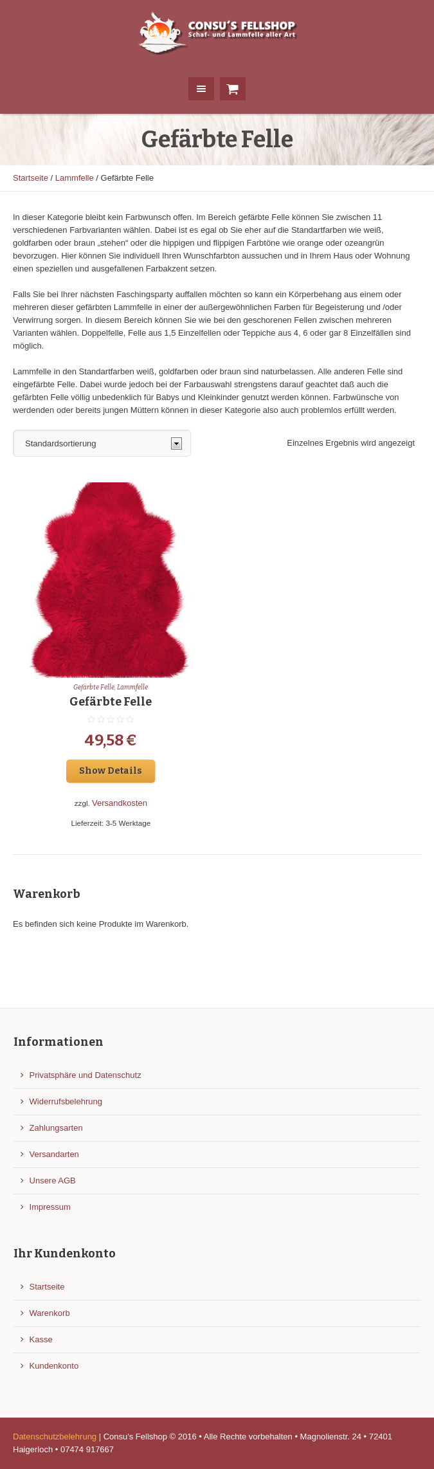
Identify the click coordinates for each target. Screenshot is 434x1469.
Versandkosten (119, 803)
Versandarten (54, 1154)
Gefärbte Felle (93, 687)
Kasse (41, 1339)
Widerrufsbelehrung (66, 1101)
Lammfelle (74, 178)
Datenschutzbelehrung (54, 1436)
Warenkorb (50, 1313)
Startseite (30, 178)
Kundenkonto (54, 1366)
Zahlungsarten (56, 1128)
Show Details (110, 770)
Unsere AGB (53, 1180)
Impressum (50, 1207)
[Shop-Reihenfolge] (102, 443)
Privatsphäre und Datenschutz (85, 1075)
